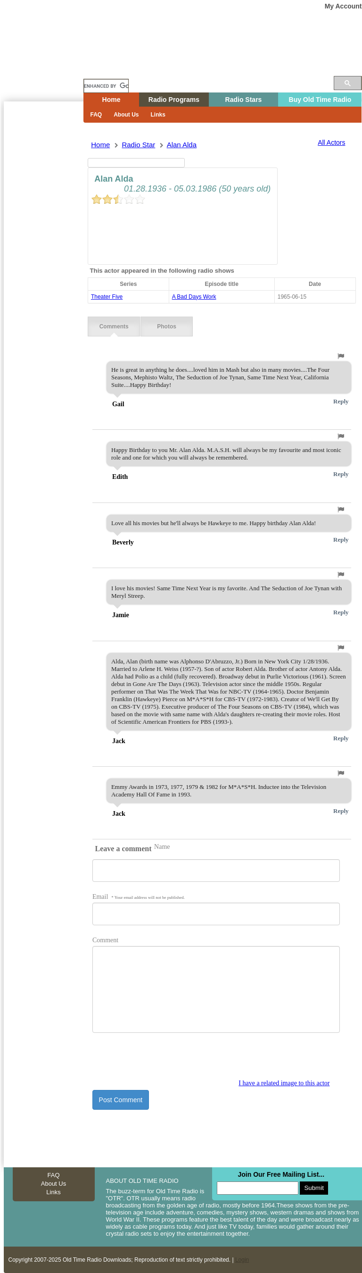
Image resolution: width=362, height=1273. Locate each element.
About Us (126, 114)
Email (138, 896)
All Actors (331, 142)
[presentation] (164, 1061)
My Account (343, 6)
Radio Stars (243, 99)
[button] (340, 356)
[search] (106, 86)
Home (50, 67)
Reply (341, 401)
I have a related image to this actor (284, 1083)
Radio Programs (173, 99)
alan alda (182, 145)
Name (162, 846)
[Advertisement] (43, 271)
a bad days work (194, 296)
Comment (105, 940)
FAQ (96, 114)
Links (158, 114)
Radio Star (138, 145)
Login (242, 1259)
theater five (107, 296)
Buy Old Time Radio (320, 99)
